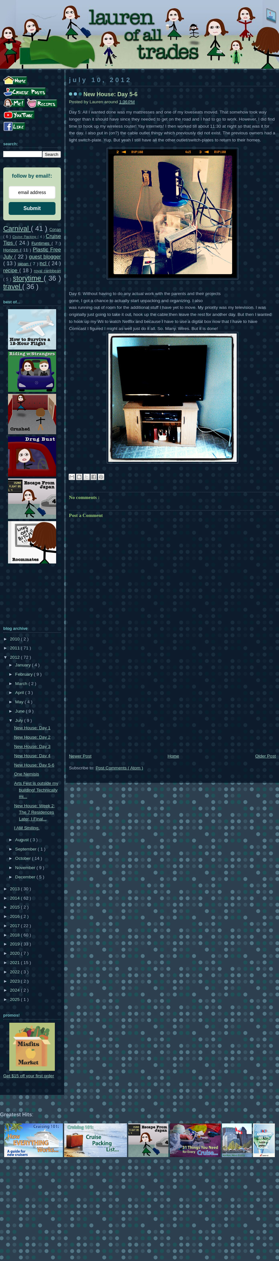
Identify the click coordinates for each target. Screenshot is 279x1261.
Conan (55, 229)
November (25, 867)
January (23, 665)
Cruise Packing (25, 237)
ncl (44, 263)
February (24, 674)
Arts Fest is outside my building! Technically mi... (36, 790)
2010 (15, 639)
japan (24, 263)
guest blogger (45, 256)
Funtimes (41, 243)
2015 (15, 907)
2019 (15, 944)
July (19, 720)
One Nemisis (26, 774)
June (20, 711)
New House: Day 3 (32, 746)
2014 (15, 898)
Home (173, 756)
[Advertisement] (172, 704)
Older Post (265, 756)
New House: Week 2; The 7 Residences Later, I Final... (34, 812)
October (23, 858)
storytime (28, 278)
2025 (15, 999)
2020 (15, 953)
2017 (15, 925)
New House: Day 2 (32, 737)
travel (12, 287)
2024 (15, 990)
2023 (15, 981)
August (22, 839)
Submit (32, 208)
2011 (15, 648)
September (26, 849)
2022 (15, 971)
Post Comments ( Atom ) (119, 768)
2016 (15, 916)
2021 (15, 962)
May (19, 701)
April (20, 692)
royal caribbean (47, 271)
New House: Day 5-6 (34, 765)
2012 (15, 657)
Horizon (11, 250)
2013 (15, 888)
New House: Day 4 (32, 755)
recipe (11, 270)
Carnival (17, 228)
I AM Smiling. (26, 827)
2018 (15, 935)
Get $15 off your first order (28, 1075)
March (22, 683)
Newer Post (80, 756)
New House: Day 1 (32, 727)
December (25, 877)
